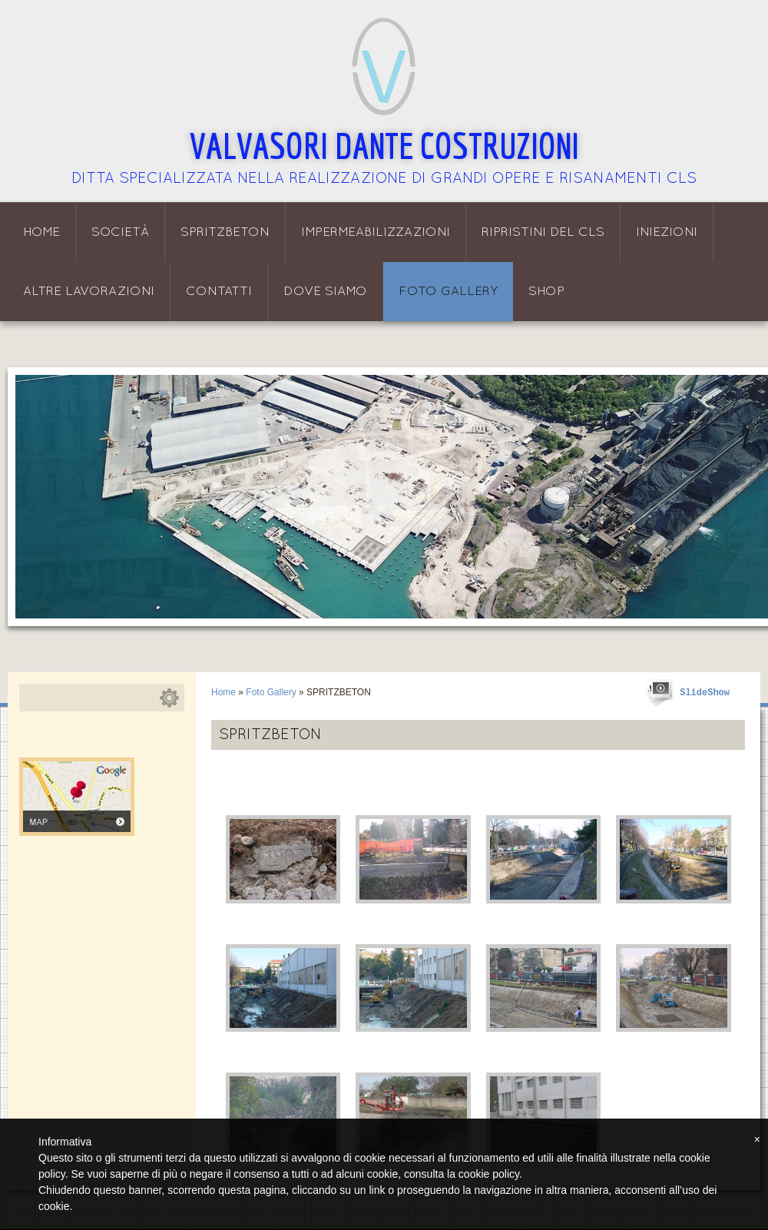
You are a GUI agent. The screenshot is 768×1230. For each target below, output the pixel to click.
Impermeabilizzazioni (375, 232)
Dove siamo (325, 291)
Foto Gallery (448, 291)
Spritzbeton (225, 232)
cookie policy (488, 1174)
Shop (546, 291)
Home (41, 232)
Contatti (219, 291)
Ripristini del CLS (543, 232)
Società (120, 232)
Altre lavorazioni (88, 291)
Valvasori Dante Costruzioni (384, 145)
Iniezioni (666, 232)
